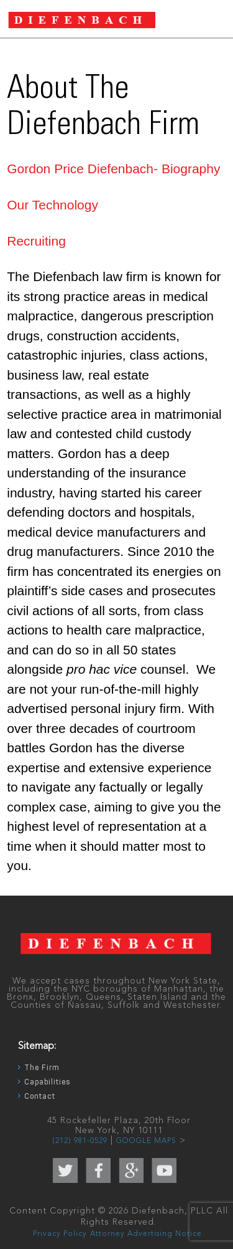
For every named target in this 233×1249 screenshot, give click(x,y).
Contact (39, 1096)
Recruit (27, 241)
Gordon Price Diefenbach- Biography (113, 168)
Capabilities (47, 1082)
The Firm (41, 1067)
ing (57, 241)
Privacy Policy (60, 1234)
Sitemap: (37, 1046)
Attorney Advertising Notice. (147, 1234)
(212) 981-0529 (79, 1141)
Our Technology (52, 205)
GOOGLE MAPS (146, 1141)
